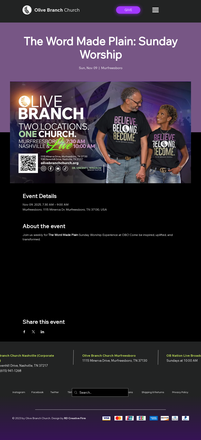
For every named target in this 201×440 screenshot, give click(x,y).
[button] (155, 10)
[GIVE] (128, 10)
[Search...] (99, 392)
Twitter (54, 392)
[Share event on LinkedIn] (42, 331)
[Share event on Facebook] (24, 331)
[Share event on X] (33, 331)
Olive (40, 10)
